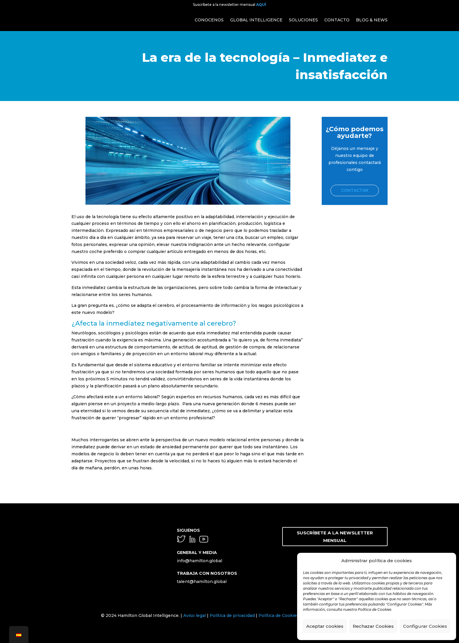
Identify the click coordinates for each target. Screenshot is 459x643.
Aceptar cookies (324, 626)
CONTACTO (337, 20)
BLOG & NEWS (372, 20)
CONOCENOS (209, 20)
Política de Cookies (278, 615)
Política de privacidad (232, 615)
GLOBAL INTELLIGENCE (256, 20)
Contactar (354, 190)
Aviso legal (194, 615)
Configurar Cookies (425, 626)
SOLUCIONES (303, 20)
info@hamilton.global (199, 560)
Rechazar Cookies (373, 626)
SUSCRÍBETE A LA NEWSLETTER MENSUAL (335, 532)
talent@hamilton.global (202, 581)
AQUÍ (261, 4)
